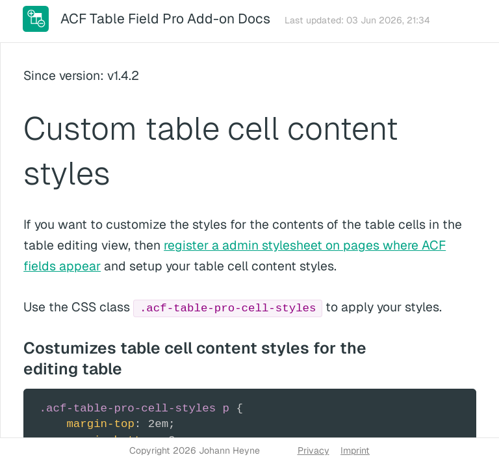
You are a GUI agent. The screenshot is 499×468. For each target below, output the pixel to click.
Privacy (313, 450)
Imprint (355, 450)
